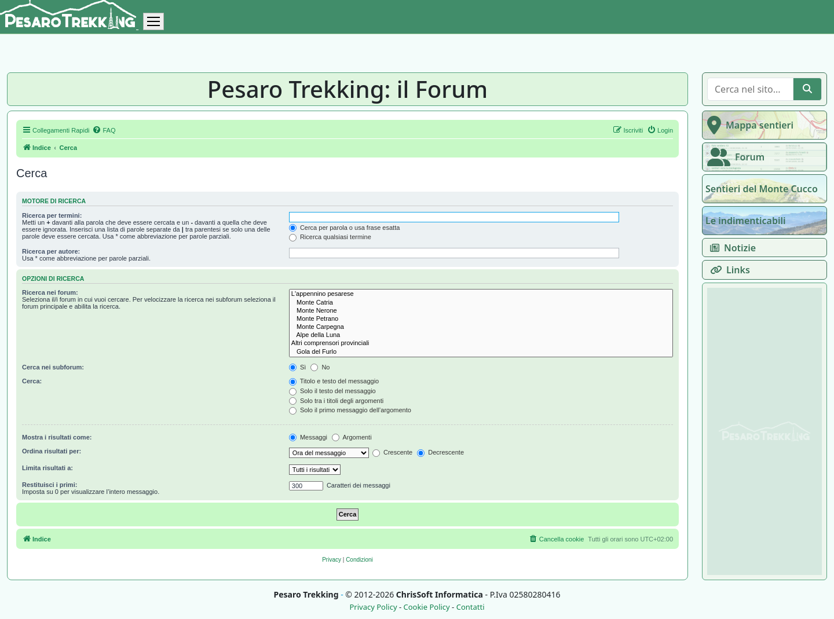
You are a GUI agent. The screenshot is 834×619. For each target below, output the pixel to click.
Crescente (392, 452)
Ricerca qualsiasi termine (330, 236)
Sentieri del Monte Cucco (761, 188)
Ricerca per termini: (52, 215)
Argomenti (352, 437)
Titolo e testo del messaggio (334, 381)
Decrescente (440, 452)
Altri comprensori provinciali (481, 343)
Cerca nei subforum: (53, 367)
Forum (734, 157)
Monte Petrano (481, 319)
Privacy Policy (373, 607)
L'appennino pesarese (481, 294)
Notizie (730, 248)
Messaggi (308, 437)
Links (727, 270)
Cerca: (32, 381)
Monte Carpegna (481, 327)
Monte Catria (481, 303)
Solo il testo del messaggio (332, 390)
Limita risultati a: (47, 467)
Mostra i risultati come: (57, 437)
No (320, 367)
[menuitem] (103, 130)
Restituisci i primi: (49, 484)
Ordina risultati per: (51, 451)
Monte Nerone (481, 311)
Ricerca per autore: (51, 251)
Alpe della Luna (481, 335)
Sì (297, 367)
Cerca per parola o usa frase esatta (344, 227)
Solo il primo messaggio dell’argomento (350, 409)
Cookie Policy (426, 607)
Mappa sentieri (748, 125)
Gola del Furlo (481, 352)
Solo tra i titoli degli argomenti (336, 400)
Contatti (470, 607)
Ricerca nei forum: (50, 292)
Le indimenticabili (745, 220)
